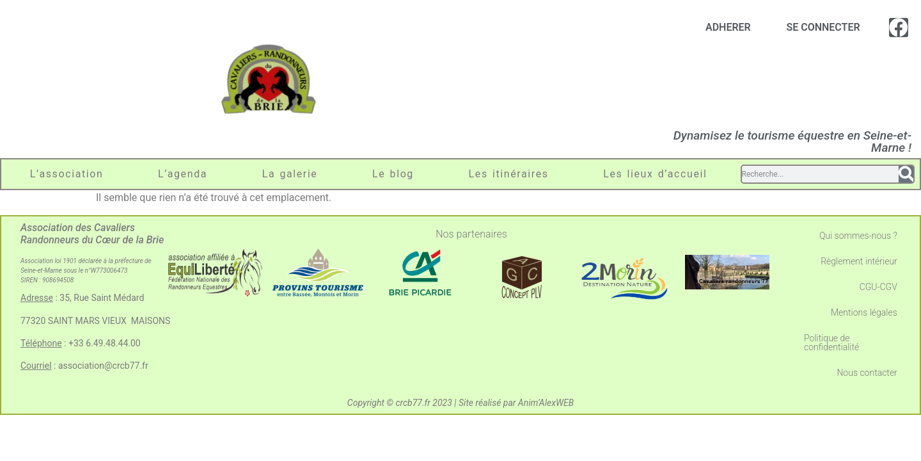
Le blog (393, 174)
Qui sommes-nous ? (858, 235)
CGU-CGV (878, 287)
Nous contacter (867, 373)
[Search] (906, 174)
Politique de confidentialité (831, 342)
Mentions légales (864, 312)
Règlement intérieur (859, 261)
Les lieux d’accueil (655, 174)
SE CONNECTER (823, 27)
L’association (67, 174)
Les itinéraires (509, 174)
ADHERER (728, 27)
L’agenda (182, 174)
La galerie (290, 174)
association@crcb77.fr (103, 365)
